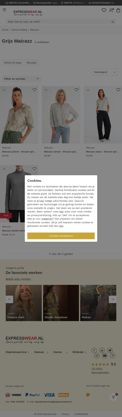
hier (61, 211)
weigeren (47, 218)
